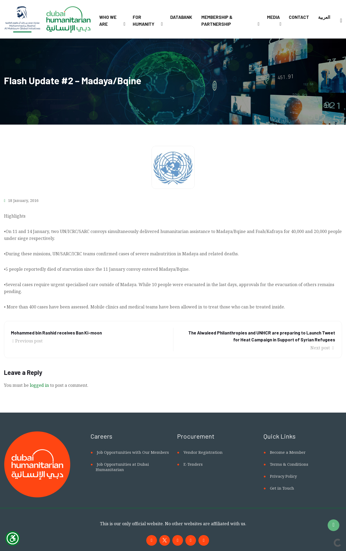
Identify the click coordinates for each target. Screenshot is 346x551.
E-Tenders (193, 464)
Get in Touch (282, 488)
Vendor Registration (203, 452)
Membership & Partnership (216, 20)
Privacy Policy (283, 476)
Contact (299, 17)
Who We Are (107, 20)
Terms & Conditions (289, 464)
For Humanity (143, 20)
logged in (39, 385)
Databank (181, 17)
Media (273, 17)
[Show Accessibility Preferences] (12, 538)
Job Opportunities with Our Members (133, 452)
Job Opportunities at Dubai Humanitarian (122, 466)
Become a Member (288, 452)
